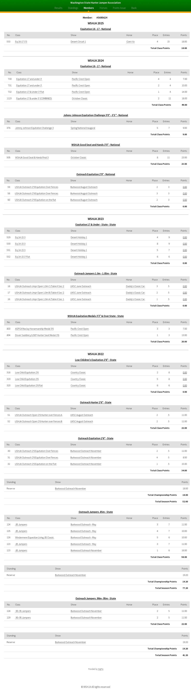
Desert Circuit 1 (78, 41)
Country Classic (78, 372)
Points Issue (119, 8)
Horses (103, 8)
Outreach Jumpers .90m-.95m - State (96, 598)
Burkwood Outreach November (85, 450)
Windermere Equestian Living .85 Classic (34, 537)
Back (134, 8)
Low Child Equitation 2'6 (26, 372)
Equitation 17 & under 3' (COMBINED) (34, 98)
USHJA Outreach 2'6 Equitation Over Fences (36, 450)
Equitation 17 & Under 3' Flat (30, 91)
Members (89, 8)
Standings (73, 8)
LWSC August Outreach (81, 414)
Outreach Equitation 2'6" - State (95, 438)
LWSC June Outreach (80, 286)
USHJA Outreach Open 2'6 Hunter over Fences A (38, 414)
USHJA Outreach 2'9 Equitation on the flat (35, 199)
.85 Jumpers (21, 524)
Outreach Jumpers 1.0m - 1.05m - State (95, 273)
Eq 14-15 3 (20, 237)
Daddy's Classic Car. (135, 286)
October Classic (79, 98)
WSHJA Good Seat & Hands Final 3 (31, 157)
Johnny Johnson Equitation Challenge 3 (34, 127)
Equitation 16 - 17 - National (95, 29)
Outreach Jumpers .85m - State (96, 512)
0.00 (185, 186)
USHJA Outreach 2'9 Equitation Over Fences (36, 186)
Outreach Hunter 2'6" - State (95, 402)
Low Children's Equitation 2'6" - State (95, 359)
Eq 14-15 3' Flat (22, 256)
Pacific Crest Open (81, 78)
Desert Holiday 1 (79, 237)
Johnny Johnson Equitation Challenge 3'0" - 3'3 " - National (95, 115)
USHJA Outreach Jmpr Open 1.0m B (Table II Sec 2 (39, 292)
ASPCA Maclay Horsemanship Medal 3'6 (34, 328)
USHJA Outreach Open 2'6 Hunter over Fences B (38, 421)
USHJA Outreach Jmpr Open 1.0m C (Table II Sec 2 (39, 286)
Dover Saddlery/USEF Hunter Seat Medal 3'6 (37, 335)
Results (58, 8)
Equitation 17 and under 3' (29, 78)
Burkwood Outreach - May (83, 524)
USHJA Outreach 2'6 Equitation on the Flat (35, 463)
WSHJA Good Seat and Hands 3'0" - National (95, 144)
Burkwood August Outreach (83, 186)
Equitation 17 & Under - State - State (96, 224)
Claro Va (130, 41)
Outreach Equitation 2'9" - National (95, 174)
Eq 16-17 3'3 (21, 41)
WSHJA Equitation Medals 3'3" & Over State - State (96, 316)
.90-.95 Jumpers (23, 610)
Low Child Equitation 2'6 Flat (29, 385)
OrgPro (100, 669)
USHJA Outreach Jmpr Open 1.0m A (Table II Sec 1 (39, 299)
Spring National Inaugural (83, 127)
